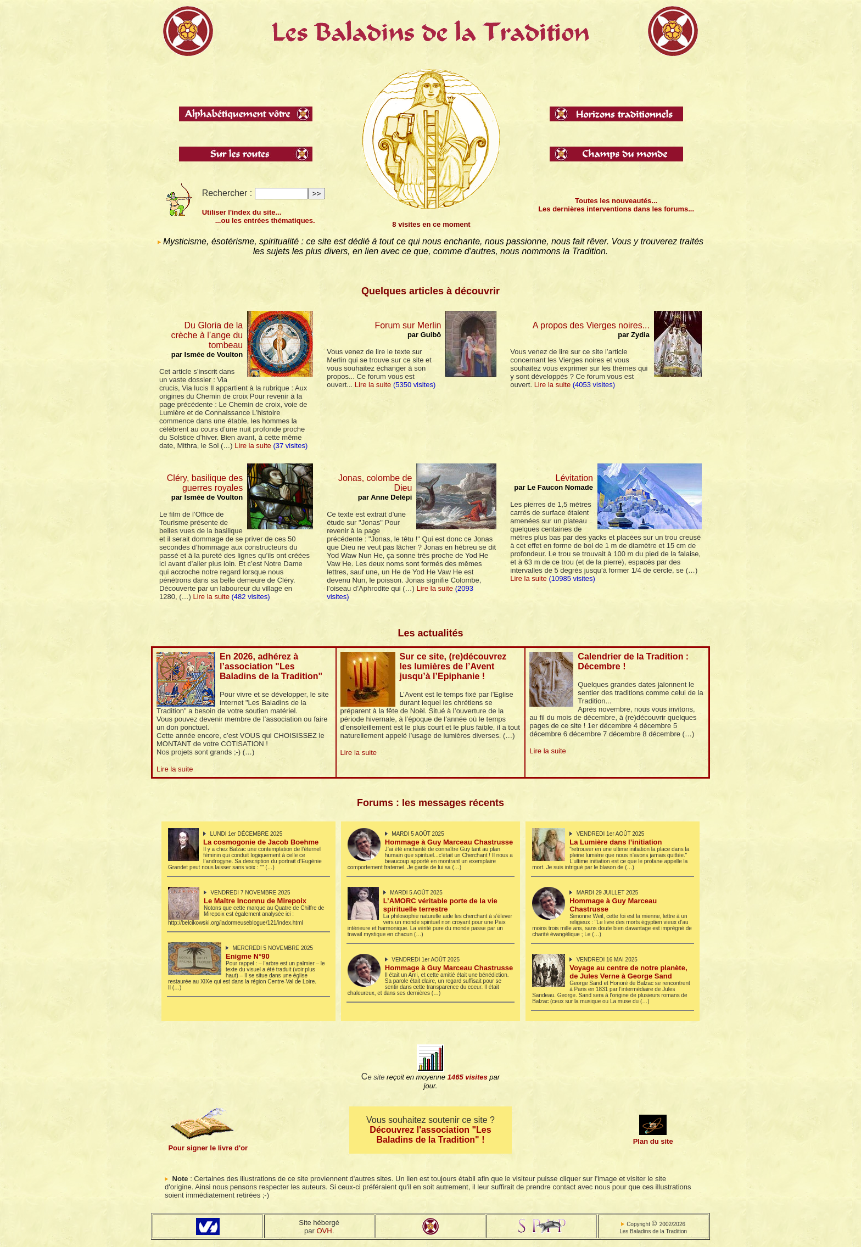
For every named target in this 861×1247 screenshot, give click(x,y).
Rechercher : (227, 193)
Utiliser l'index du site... (242, 212)
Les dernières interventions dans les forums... (616, 209)
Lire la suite (252, 445)
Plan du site (653, 1141)
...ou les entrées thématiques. (258, 220)
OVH (324, 1231)
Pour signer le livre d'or (208, 1148)
